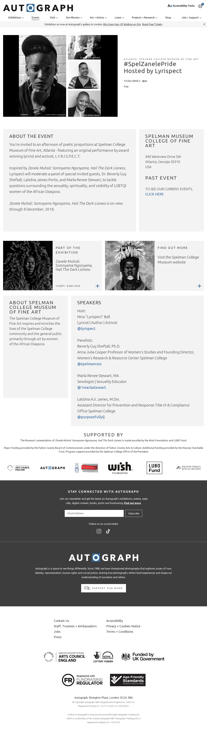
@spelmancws (89, 364)
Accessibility (114, 620)
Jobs (57, 631)
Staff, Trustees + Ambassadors (75, 626)
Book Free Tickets (152, 24)
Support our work (103, 588)
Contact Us (61, 620)
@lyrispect (86, 328)
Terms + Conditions (119, 631)
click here (154, 194)
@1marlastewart (91, 387)
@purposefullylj (91, 417)
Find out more (132, 503)
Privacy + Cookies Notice (123, 626)
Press (58, 637)
